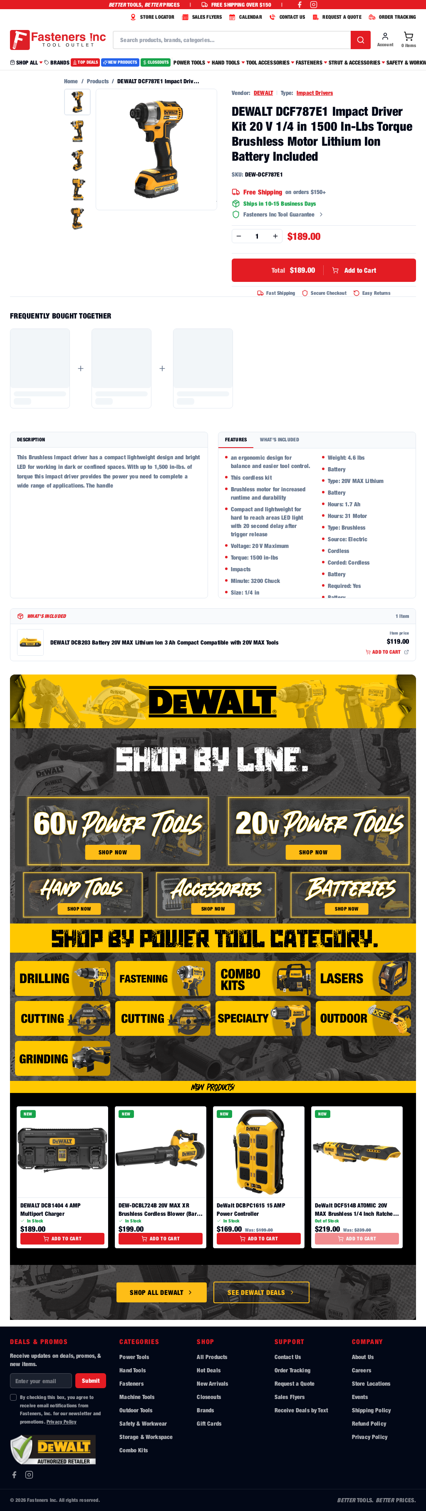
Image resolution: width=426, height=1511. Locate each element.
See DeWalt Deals (261, 1292)
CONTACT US (286, 17)
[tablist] (317, 440)
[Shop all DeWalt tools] (213, 701)
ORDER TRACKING (391, 17)
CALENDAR (244, 17)
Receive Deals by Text (301, 1410)
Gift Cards (209, 1423)
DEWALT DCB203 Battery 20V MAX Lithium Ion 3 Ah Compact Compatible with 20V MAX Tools (164, 642)
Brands (205, 1410)
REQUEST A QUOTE (335, 17)
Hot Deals (208, 1370)
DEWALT (263, 92)
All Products (212, 1356)
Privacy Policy (62, 1422)
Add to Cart (324, 270)
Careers (361, 1370)
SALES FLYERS (201, 17)
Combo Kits (133, 1450)
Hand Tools (132, 1370)
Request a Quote (295, 1383)
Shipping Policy (371, 1410)
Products (98, 81)
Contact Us (288, 1356)
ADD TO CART (383, 652)
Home (71, 81)
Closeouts (208, 1396)
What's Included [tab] (279, 439)
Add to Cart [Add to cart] (62, 1238)
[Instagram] (29, 1475)
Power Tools (134, 1356)
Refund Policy (369, 1423)
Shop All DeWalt (161, 1292)
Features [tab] (236, 439)
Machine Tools (136, 1396)
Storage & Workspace (146, 1436)
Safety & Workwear (143, 1423)
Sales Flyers (290, 1396)
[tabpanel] (317, 523)
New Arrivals (212, 1383)
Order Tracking (292, 1370)
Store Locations (371, 1383)
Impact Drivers (315, 92)
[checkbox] (13, 1397)
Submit (90, 1380)
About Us (363, 1356)
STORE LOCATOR (151, 17)
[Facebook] (14, 1475)
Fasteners (131, 1383)
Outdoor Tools (135, 1410)
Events (360, 1396)
